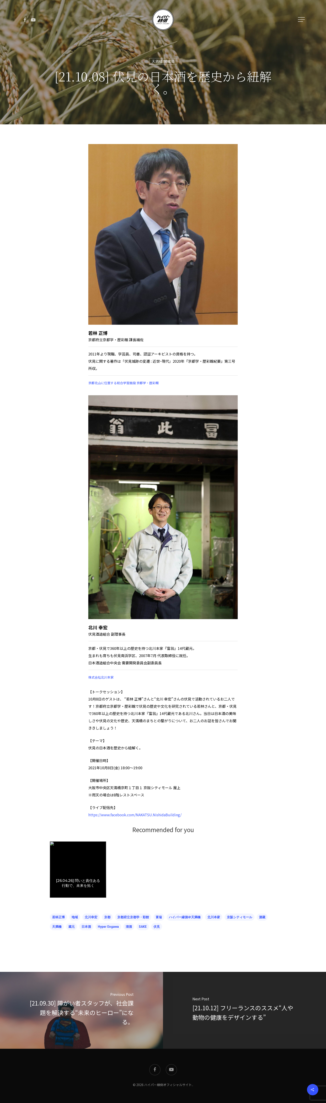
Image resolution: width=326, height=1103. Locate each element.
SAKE (143, 926)
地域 (75, 917)
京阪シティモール (239, 917)
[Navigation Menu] (302, 19)
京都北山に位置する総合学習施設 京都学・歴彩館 (123, 383)
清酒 (129, 926)
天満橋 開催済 (163, 61)
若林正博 (58, 917)
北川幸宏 (91, 917)
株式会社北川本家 (101, 677)
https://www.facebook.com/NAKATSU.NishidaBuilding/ (135, 814)
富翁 (159, 917)
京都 (107, 917)
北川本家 (213, 917)
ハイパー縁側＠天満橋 (185, 917)
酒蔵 (262, 917)
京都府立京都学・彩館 (133, 917)
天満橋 (57, 926)
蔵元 (71, 926)
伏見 (156, 926)
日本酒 (86, 926)
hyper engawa (108, 926)
